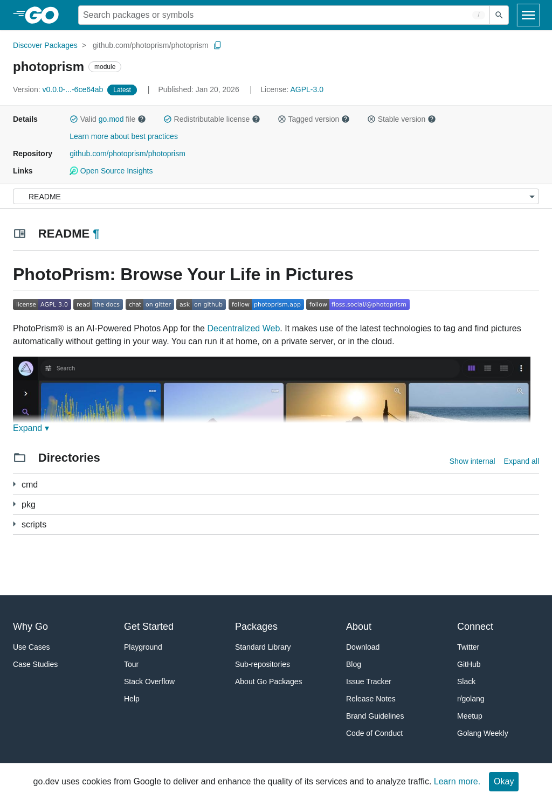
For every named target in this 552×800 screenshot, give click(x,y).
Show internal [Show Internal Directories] (472, 461)
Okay (504, 781)
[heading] (45, 15)
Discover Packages (45, 45)
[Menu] (276, 196)
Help (132, 698)
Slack (466, 681)
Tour (131, 664)
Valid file (108, 119)
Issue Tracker (368, 681)
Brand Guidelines (375, 716)
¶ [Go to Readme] (96, 233)
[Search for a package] (284, 15)
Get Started (149, 626)
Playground (143, 647)
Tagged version (314, 119)
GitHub (469, 664)
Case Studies (35, 664)
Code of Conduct (374, 733)
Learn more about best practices (124, 136)
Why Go (30, 626)
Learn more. (457, 781)
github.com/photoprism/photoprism (151, 45)
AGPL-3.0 (307, 89)
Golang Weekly (482, 733)
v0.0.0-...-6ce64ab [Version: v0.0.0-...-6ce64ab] (59, 89)
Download (363, 647)
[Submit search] (499, 15)
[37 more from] (14, 504)
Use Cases (31, 647)
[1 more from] (14, 484)
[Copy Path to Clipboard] (218, 45)
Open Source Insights (111, 170)
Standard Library (263, 647)
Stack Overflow (149, 681)
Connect (475, 626)
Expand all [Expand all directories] (521, 461)
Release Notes (371, 698)
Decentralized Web (243, 328)
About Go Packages (268, 681)
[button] (74, 119)
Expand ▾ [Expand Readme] (31, 428)
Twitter (468, 647)
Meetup (469, 716)
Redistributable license (211, 119)
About (358, 626)
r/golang (471, 698)
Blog (353, 664)
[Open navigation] (528, 15)
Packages (256, 626)
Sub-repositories (262, 664)
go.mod (111, 119)
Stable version (401, 119)
